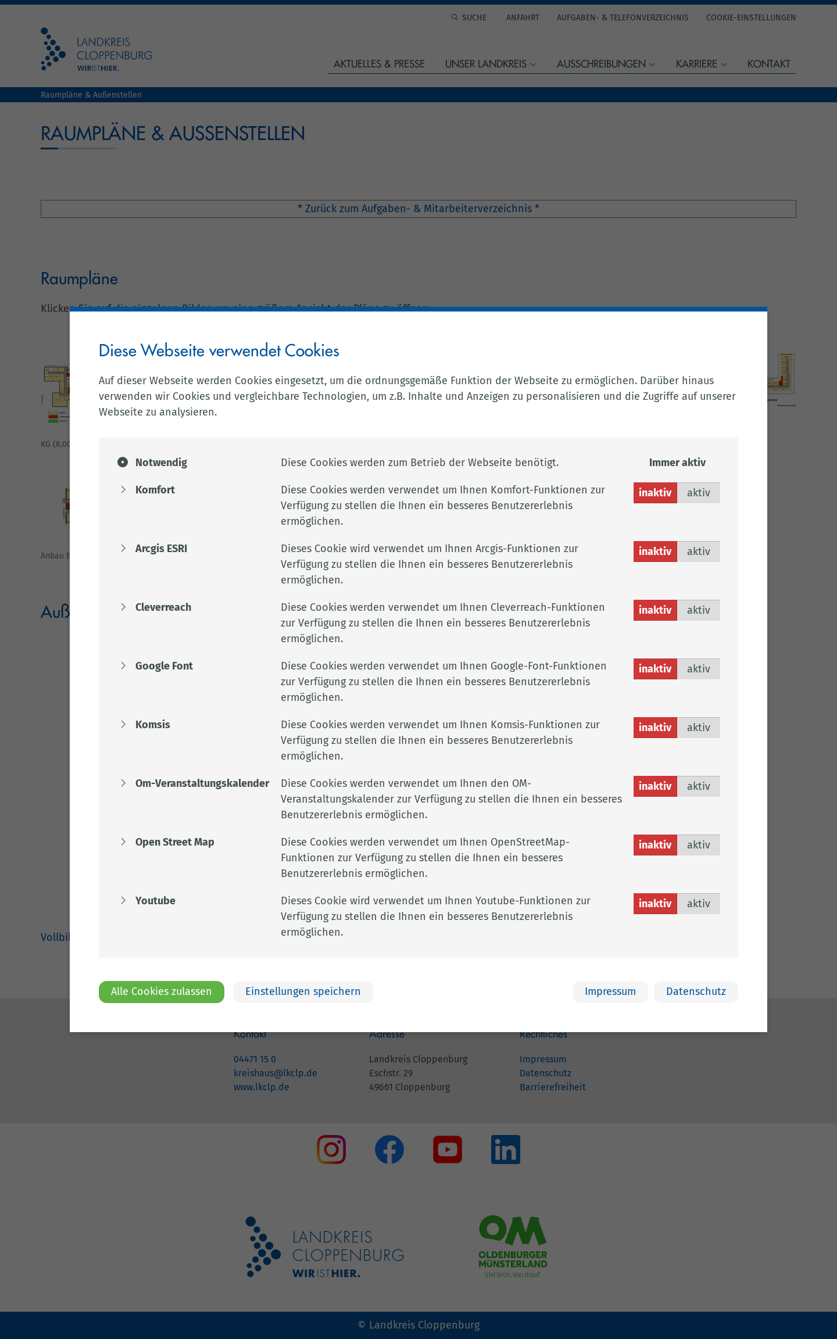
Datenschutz (696, 991)
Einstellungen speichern (303, 991)
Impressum (610, 991)
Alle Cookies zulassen (161, 991)
